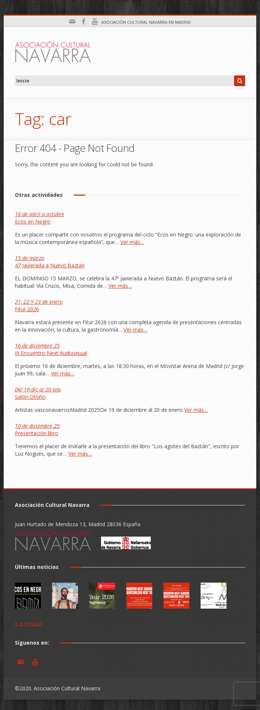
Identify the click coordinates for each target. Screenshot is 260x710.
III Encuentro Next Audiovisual (51, 349)
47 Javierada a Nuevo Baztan (50, 261)
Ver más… (132, 241)
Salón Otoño (38, 393)
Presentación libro (37, 429)
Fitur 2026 (39, 305)
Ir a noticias (29, 623)
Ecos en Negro (39, 218)
